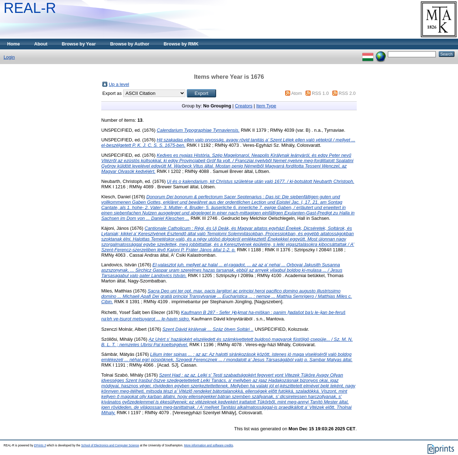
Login (9, 57)
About (41, 44)
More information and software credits (208, 445)
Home (13, 44)
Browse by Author (130, 44)
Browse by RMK (181, 44)
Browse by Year (79, 44)
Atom (296, 93)
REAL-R (30, 8)
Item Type (266, 105)
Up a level (119, 84)
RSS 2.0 (347, 93)
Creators (243, 105)
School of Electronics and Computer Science (110, 445)
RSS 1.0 (320, 93)
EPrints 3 (40, 445)
